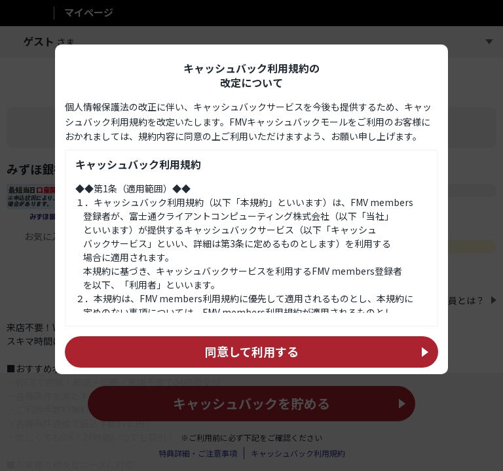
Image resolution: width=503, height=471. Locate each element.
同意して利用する (252, 378)
